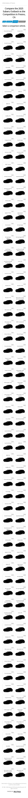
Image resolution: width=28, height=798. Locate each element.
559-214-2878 (16, 785)
